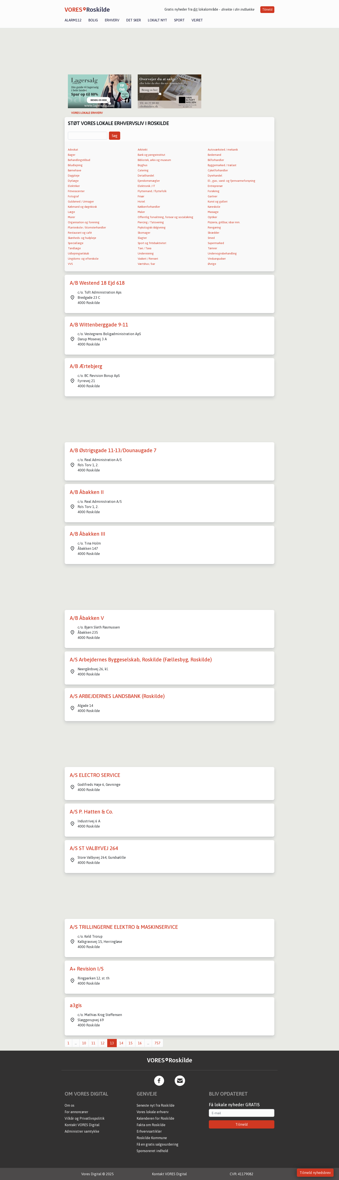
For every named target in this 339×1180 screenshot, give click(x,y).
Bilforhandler (216, 160)
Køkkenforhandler (149, 206)
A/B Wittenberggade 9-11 (99, 325)
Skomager (144, 232)
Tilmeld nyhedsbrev (315, 1173)
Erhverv (112, 20)
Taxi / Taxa (144, 248)
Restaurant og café (80, 232)
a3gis (76, 1005)
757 (157, 1043)
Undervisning (146, 253)
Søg (114, 136)
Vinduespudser (217, 258)
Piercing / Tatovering (151, 222)
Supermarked (216, 243)
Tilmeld (267, 9)
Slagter (142, 238)
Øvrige (212, 263)
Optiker (212, 217)
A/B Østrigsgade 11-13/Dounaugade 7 (113, 450)
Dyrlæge (73, 180)
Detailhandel (146, 175)
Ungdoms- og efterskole (83, 258)
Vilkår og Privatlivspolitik (85, 1118)
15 (131, 1043)
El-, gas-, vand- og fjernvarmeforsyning (231, 180)
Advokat (73, 149)
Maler (141, 212)
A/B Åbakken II (87, 492)
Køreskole (214, 206)
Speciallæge (75, 243)
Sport (179, 20)
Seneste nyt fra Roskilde (155, 1105)
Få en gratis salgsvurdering (157, 1144)
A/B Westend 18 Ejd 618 (97, 283)
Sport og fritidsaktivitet (152, 243)
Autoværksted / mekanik (223, 149)
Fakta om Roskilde (151, 1125)
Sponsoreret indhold (152, 1151)
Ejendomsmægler (149, 180)
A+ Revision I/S (87, 969)
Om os (69, 1105)
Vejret (197, 20)
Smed (211, 238)
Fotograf (73, 196)
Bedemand (214, 154)
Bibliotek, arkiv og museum (154, 160)
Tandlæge (74, 248)
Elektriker (74, 186)
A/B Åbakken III (87, 534)
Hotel (141, 201)
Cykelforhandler (218, 170)
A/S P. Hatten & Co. (91, 812)
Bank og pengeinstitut (151, 154)
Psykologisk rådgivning (152, 227)
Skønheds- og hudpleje (82, 238)
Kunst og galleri (217, 201)
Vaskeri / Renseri (148, 258)
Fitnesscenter (76, 191)
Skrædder (213, 232)
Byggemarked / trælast (222, 165)
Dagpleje (74, 175)
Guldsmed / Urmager (81, 201)
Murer (71, 217)
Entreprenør (215, 186)
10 (84, 1043)
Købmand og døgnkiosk (82, 206)
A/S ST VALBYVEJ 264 (94, 848)
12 (103, 1043)
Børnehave (74, 170)
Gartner (212, 196)
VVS (70, 263)
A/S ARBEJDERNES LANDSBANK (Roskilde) (117, 696)
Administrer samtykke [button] (82, 1131)
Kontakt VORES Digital (82, 1125)
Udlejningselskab (78, 253)
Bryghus (142, 165)
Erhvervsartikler (149, 1131)
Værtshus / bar (146, 263)
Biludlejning (75, 165)
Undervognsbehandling (222, 253)
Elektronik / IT (146, 186)
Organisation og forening (83, 222)
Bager (71, 154)
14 (121, 1043)
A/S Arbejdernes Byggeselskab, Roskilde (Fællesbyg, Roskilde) (141, 659)
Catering (143, 170)
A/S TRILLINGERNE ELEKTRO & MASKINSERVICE (124, 927)
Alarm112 (73, 20)
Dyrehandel (215, 175)
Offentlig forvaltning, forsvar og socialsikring (165, 217)
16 (140, 1043)
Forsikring (213, 191)
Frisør (141, 196)
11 (93, 1043)
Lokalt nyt (157, 20)
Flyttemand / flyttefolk (152, 191)
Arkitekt (142, 149)
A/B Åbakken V (87, 618)
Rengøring (214, 227)
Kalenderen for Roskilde (155, 1118)
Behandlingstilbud (79, 160)
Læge (71, 212)
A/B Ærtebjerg (86, 366)
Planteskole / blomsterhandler (87, 227)
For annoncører (76, 1112)
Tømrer (212, 248)
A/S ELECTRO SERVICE (95, 775)
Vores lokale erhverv (153, 1112)
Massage (213, 212)
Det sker (133, 20)
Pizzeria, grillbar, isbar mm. (224, 222)
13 (112, 1043)
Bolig (93, 20)
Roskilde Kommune (152, 1138)
